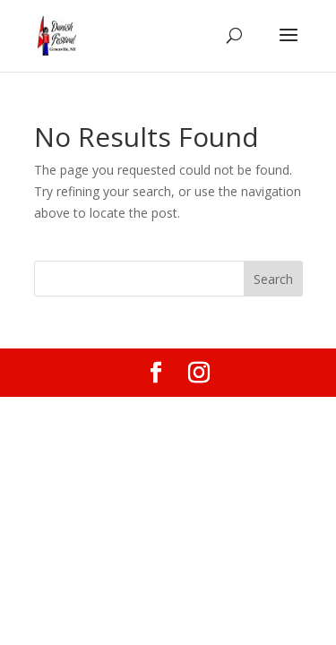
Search (273, 279)
